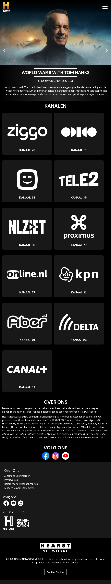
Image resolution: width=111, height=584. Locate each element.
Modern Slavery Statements (19, 488)
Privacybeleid (11, 479)
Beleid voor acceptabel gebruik (21, 483)
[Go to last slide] (4, 50)
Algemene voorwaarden (17, 475)
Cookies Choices (55, 572)
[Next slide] (106, 50)
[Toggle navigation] (105, 7)
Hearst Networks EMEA (26, 559)
